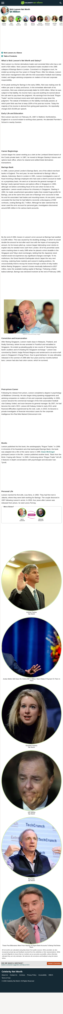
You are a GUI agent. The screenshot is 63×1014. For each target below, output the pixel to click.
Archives (22, 975)
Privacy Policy (31, 975)
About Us (5, 975)
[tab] (31, 53)
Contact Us (13, 975)
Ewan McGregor (48, 452)
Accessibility (42, 975)
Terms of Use (6, 978)
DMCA (51, 975)
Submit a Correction (54, 963)
